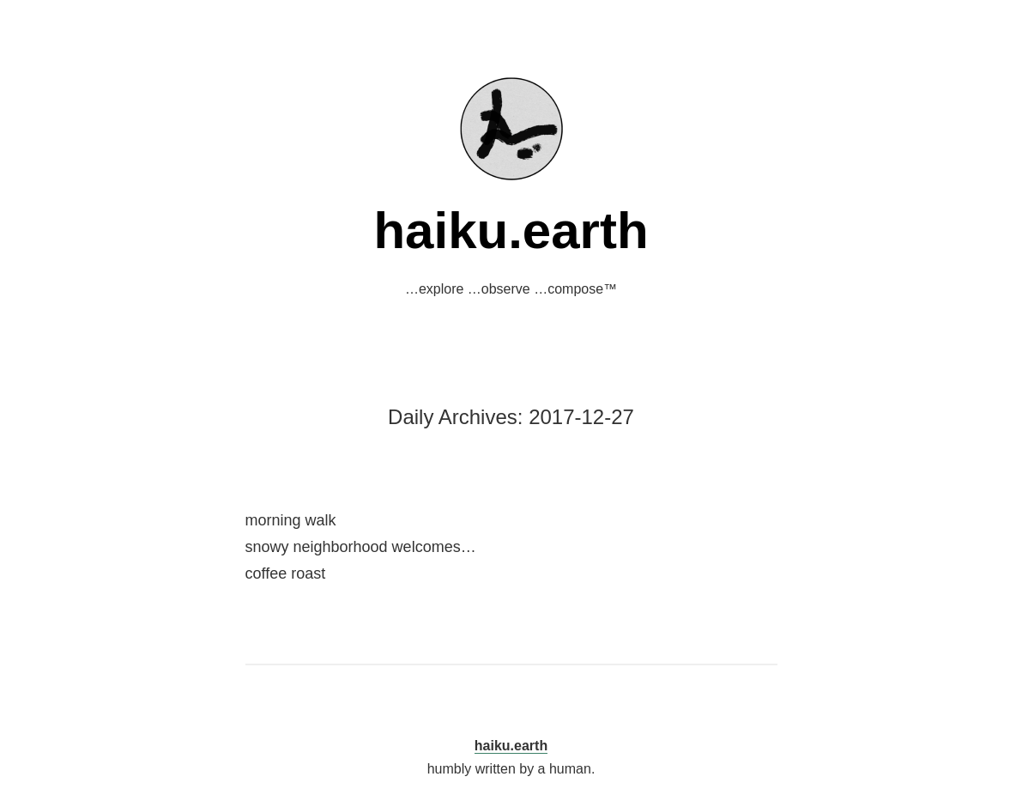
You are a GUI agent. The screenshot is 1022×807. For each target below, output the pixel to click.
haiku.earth (510, 230)
